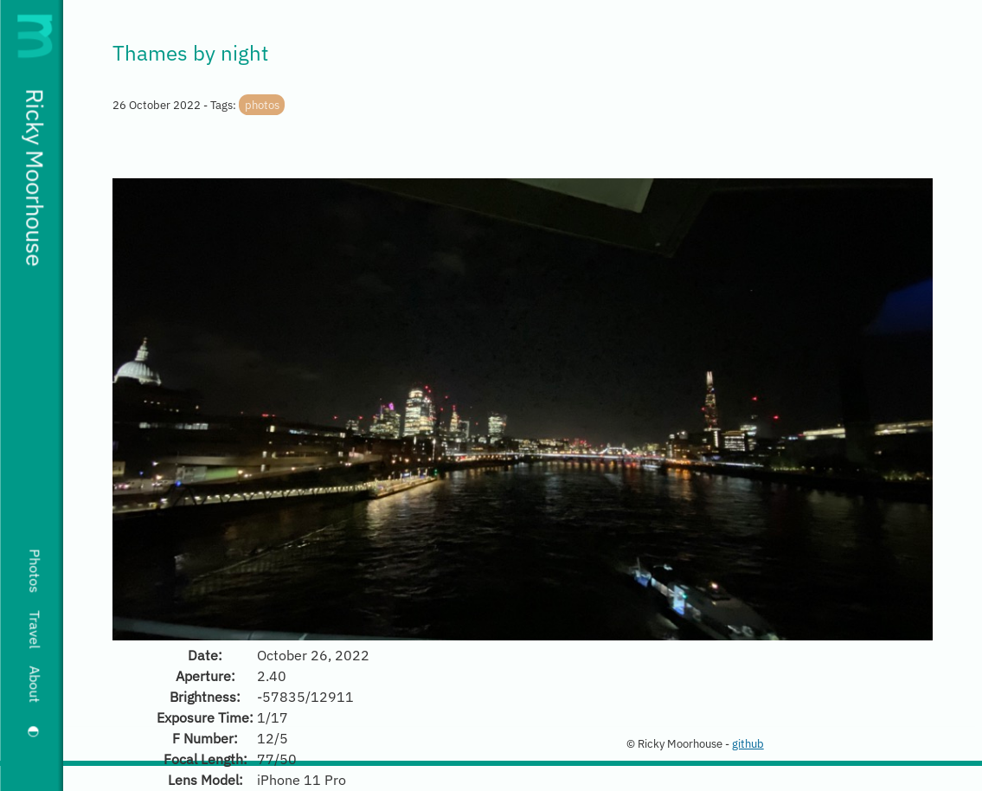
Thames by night (190, 53)
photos (262, 105)
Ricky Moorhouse (34, 178)
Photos (34, 571)
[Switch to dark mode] (34, 731)
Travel (34, 629)
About (34, 684)
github (748, 743)
